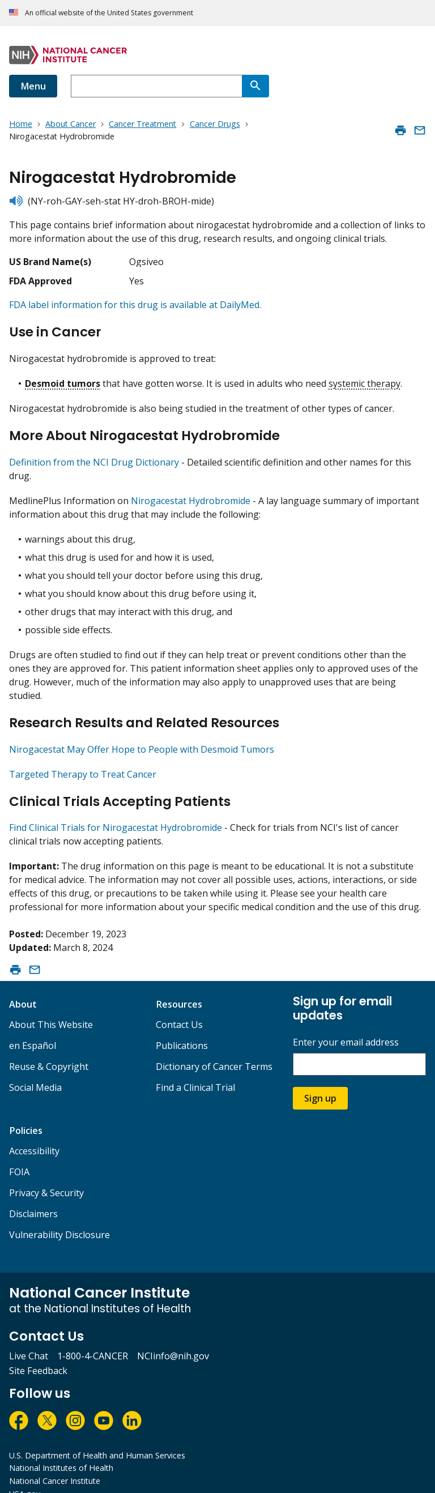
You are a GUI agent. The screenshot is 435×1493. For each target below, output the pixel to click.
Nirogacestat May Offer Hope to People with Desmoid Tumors (141, 734)
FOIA (19, 1152)
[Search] (255, 86)
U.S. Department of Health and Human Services (97, 1436)
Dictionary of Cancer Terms (214, 1047)
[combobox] (156, 86)
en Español (32, 1026)
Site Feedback (38, 1351)
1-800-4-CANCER (92, 1336)
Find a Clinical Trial (195, 1068)
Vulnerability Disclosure (59, 1215)
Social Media (35, 1068)
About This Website (51, 1005)
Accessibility (34, 1131)
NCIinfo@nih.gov (173, 1336)
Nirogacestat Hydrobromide (190, 491)
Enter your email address (346, 1023)
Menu (33, 86)
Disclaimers (33, 1194)
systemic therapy (364, 378)
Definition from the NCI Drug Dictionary (94, 452)
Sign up (320, 1079)
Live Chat (28, 1336)
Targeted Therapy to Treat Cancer (82, 759)
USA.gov (24, 1474)
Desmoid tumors (62, 378)
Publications (182, 1026)
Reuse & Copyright (48, 1047)
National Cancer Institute (54, 1461)
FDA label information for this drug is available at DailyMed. (135, 304)
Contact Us (179, 1005)
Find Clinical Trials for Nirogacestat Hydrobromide (115, 808)
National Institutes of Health (61, 1448)
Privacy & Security (46, 1173)
